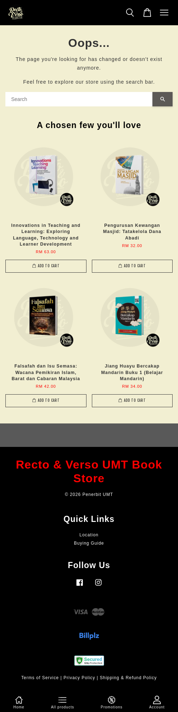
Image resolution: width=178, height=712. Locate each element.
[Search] (78, 99)
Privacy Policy (79, 677)
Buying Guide (89, 543)
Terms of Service (40, 677)
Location (89, 534)
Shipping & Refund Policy (128, 677)
